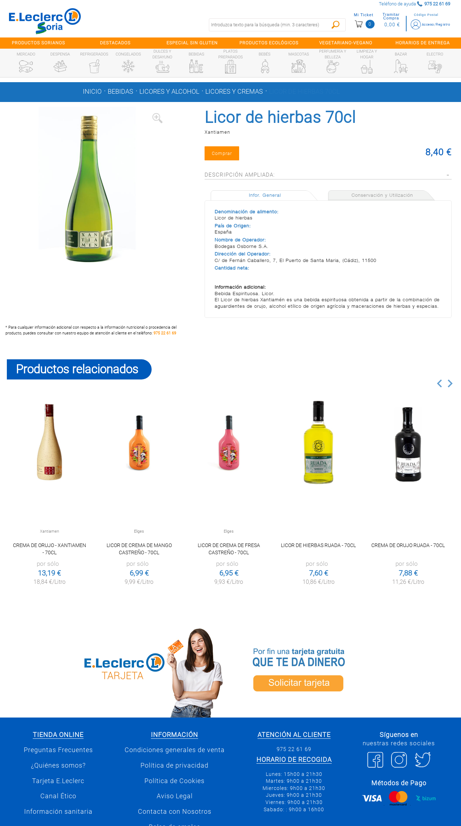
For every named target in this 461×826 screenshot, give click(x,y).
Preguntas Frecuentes (58, 750)
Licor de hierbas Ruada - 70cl (318, 545)
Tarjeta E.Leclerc (58, 781)
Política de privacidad (174, 765)
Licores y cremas (234, 92)
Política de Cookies (174, 781)
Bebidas (120, 92)
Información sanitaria (58, 811)
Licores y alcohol (169, 92)
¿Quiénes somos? (58, 765)
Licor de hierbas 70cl (304, 92)
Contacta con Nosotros (174, 811)
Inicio (92, 92)
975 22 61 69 (164, 333)
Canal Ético (58, 796)
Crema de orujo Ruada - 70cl (408, 545)
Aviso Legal (175, 796)
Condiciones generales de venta (175, 750)
